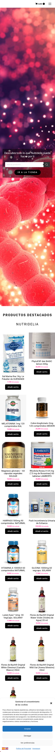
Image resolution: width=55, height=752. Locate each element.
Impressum (36, 748)
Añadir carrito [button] (13, 387)
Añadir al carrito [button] (41, 531)
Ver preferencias (27, 743)
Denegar (27, 736)
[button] (51, 703)
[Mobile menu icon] (49, 3)
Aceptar (27, 729)
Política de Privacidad (23, 748)
